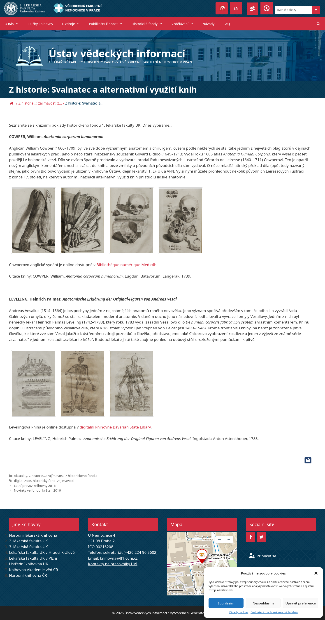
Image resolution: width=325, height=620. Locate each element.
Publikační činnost (108, 23)
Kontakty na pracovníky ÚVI (112, 563)
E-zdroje (73, 23)
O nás (14, 23)
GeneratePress (201, 613)
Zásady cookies (238, 612)
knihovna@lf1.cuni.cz (119, 558)
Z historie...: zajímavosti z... (40, 103)
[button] (316, 573)
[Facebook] (250, 537)
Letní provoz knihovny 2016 (35, 485)
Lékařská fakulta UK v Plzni (33, 558)
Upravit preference (300, 603)
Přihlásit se (262, 555)
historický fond (44, 481)
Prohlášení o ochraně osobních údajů (274, 612)
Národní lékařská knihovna (33, 535)
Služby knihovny (40, 23)
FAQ (226, 23)
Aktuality (20, 476)
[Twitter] (261, 537)
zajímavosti (65, 481)
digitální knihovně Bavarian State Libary (115, 427)
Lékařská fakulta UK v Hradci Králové (42, 552)
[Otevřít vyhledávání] (318, 23)
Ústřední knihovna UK (28, 563)
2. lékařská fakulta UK (28, 540)
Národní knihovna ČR (28, 575)
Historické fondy (149, 23)
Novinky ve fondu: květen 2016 (37, 490)
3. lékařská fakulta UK (28, 546)
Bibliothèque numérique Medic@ (126, 264)
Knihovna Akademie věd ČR (33, 569)
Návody (208, 23)
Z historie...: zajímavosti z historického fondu (63, 476)
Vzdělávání (185, 23)
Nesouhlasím (263, 603)
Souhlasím (226, 603)
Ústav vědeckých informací (117, 53)
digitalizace (22, 481)
